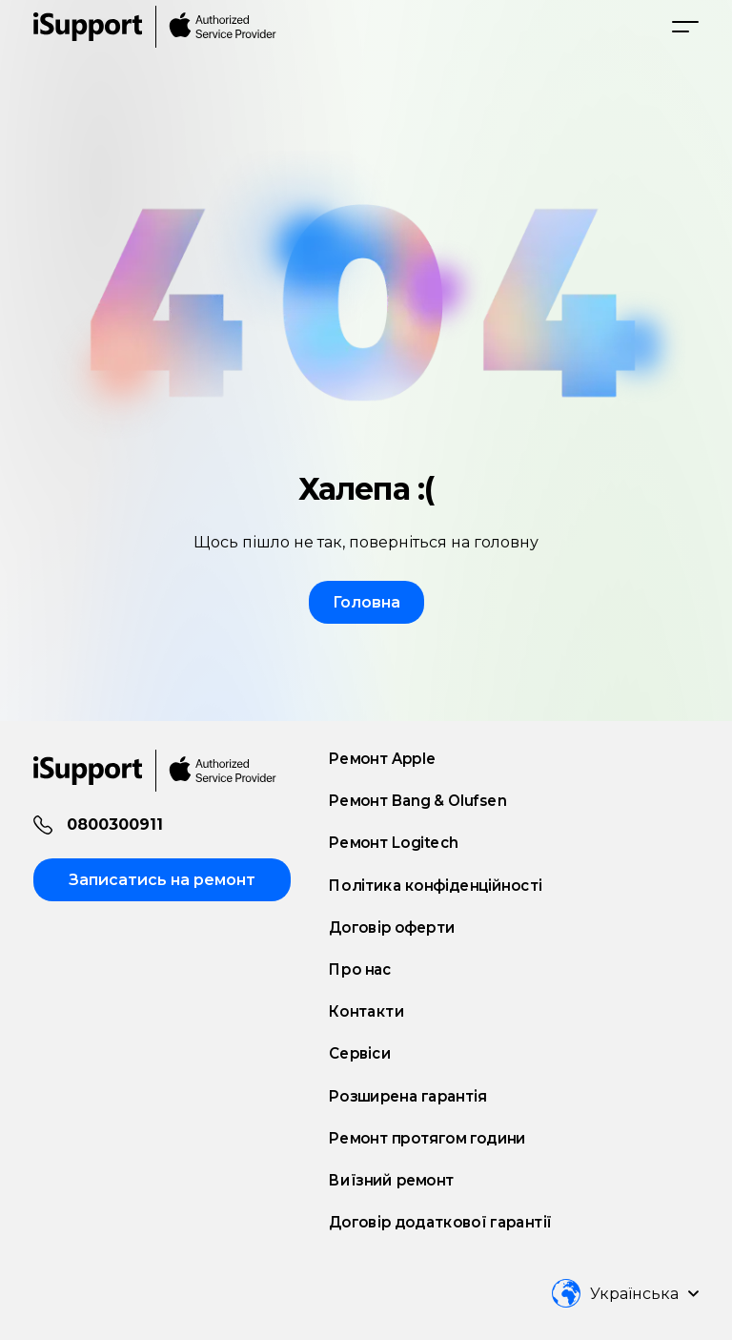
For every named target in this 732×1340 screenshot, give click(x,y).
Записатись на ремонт (162, 880)
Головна (366, 602)
